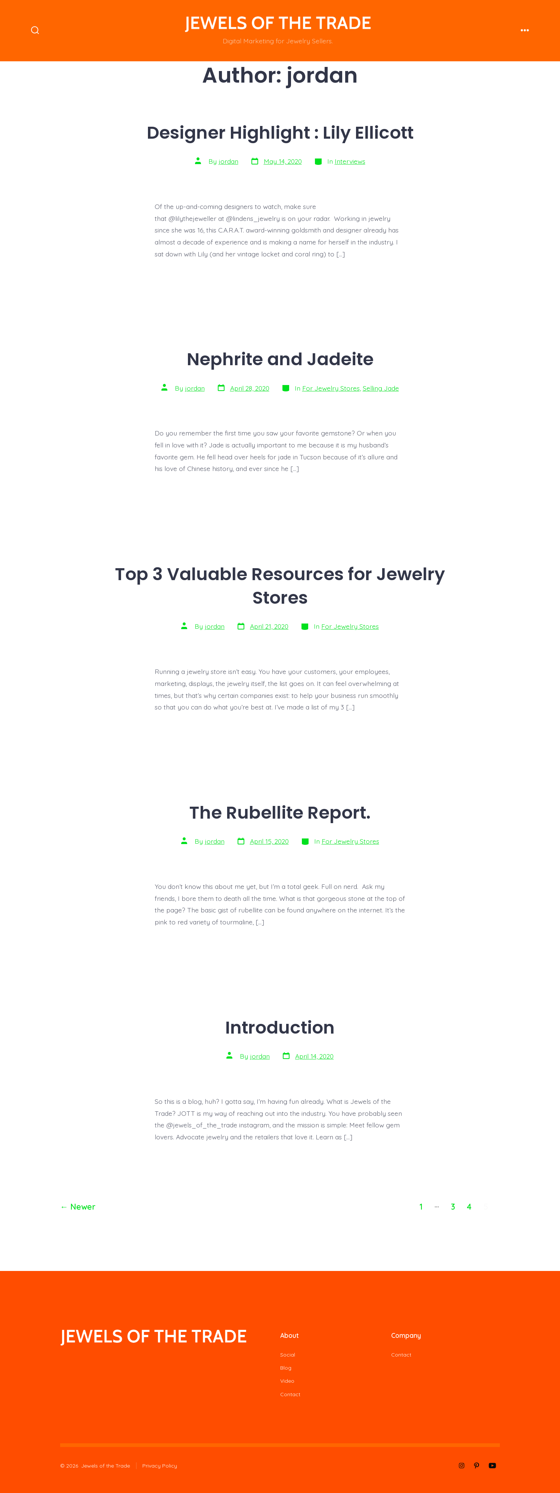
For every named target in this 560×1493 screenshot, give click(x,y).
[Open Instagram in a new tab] (461, 1465)
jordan (228, 161)
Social (287, 1354)
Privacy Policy (159, 1465)
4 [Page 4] (469, 1206)
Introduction (280, 1027)
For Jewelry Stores (331, 388)
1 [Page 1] (421, 1206)
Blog (285, 1367)
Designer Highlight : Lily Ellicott (280, 132)
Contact (290, 1394)
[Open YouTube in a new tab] (492, 1465)
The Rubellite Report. (280, 812)
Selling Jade (381, 388)
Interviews (350, 161)
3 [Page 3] (453, 1206)
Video (287, 1380)
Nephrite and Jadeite (280, 359)
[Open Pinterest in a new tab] (476, 1465)
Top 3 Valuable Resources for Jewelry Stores (280, 586)
